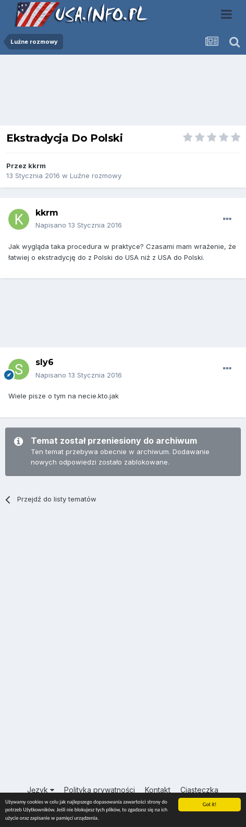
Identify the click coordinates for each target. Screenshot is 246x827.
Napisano (78, 225)
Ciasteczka (199, 789)
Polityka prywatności (99, 789)
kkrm (37, 165)
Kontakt (157, 789)
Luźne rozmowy (95, 175)
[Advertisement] (123, 93)
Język (40, 789)
